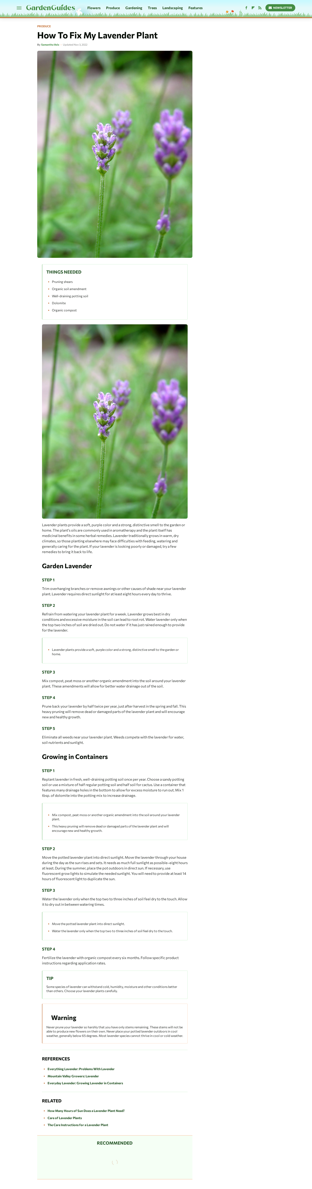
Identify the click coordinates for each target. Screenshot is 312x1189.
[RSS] (260, 8)
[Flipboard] (253, 8)
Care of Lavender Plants (65, 1118)
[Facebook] (246, 8)
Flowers (93, 8)
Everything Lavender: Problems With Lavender (81, 1069)
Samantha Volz (50, 44)
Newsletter (280, 7)
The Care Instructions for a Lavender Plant (78, 1125)
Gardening (133, 8)
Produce (113, 8)
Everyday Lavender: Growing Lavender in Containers (85, 1083)
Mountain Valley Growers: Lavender (73, 1076)
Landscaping (172, 8)
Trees (152, 8)
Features (195, 8)
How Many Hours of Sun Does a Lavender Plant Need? (86, 1111)
